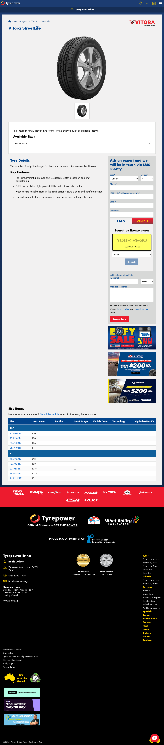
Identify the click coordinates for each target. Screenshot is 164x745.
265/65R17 (15, 478)
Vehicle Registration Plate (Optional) (121, 276)
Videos (146, 636)
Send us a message (18, 581)
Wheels (147, 576)
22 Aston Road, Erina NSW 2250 (23, 569)
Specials (147, 611)
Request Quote (119, 319)
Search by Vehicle (151, 559)
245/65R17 (15, 473)
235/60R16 (15, 438)
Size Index (8, 653)
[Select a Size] (82, 143)
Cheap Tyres (9, 667)
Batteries (146, 590)
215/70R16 (15, 433)
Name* (113, 184)
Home (12, 21)
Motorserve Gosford (12, 649)
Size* (112, 174)
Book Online (150, 618)
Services (147, 587)
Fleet (145, 625)
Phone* (125, 192)
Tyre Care (147, 569)
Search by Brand (150, 566)
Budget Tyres (9, 663)
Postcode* (114, 210)
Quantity (144, 174)
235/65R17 (15, 468)
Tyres (146, 555)
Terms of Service (141, 309)
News (146, 629)
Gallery (147, 633)
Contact (147, 615)
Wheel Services (150, 604)
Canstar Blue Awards (12, 660)
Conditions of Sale (35, 742)
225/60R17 (15, 459)
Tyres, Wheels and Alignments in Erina (20, 656)
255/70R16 (15, 447)
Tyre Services (149, 601)
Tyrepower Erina (82, 9)
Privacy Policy (123, 309)
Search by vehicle (49, 414)
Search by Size (150, 562)
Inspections (148, 594)
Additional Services (151, 608)
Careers (147, 622)
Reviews (147, 640)
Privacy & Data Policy (19, 742)
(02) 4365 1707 (17, 575)
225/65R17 (15, 464)
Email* (113, 201)
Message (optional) (118, 286)
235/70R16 (15, 443)
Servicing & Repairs (152, 597)
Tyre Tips (147, 573)
